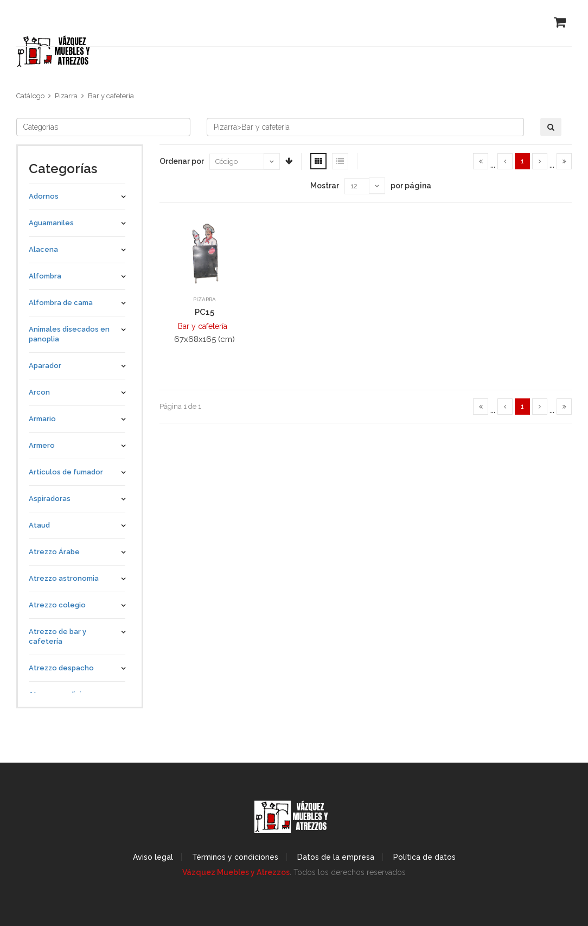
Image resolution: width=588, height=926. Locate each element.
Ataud (39, 525)
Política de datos (424, 857)
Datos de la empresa (335, 857)
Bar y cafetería (111, 96)
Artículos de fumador (66, 472)
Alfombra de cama (61, 303)
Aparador (45, 365)
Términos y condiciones (235, 857)
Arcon (39, 392)
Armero (42, 445)
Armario (42, 419)
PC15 (204, 312)
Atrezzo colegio (57, 605)
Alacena (43, 249)
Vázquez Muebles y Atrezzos (236, 872)
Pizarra (66, 96)
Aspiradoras (50, 498)
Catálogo (30, 96)
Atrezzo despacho (61, 668)
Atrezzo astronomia (64, 578)
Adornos (44, 196)
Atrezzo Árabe (54, 552)
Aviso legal (153, 857)
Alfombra (45, 276)
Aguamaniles (51, 223)
